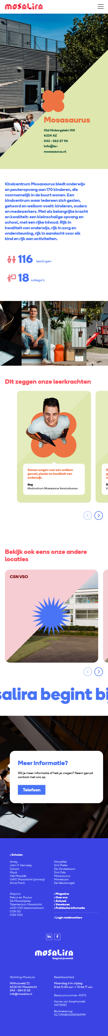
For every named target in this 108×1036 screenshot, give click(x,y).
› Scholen (16, 854)
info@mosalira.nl (21, 994)
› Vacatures (62, 904)
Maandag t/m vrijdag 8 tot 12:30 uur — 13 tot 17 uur (73, 984)
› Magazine (61, 893)
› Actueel (60, 901)
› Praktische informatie (69, 908)
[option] (54, 91)
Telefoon (31, 789)
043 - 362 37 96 (56, 141)
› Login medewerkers (68, 917)
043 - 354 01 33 (20, 990)
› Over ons (61, 897)
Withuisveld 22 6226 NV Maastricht (23, 984)
